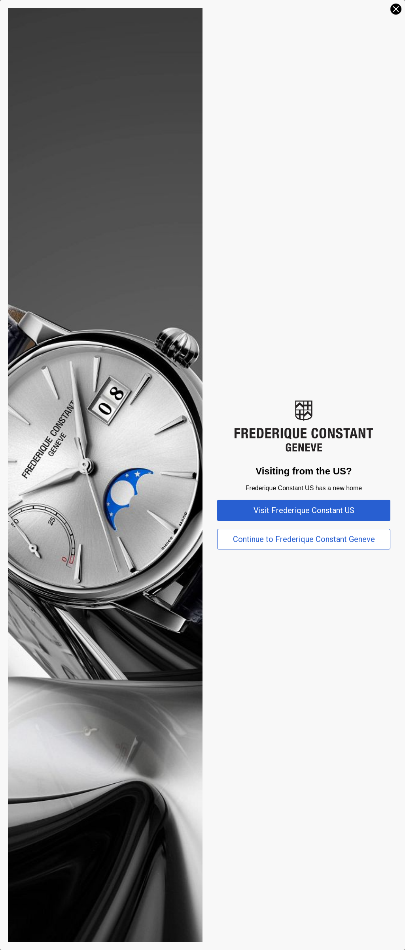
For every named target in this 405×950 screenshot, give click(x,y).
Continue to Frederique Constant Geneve (304, 539)
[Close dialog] (396, 9)
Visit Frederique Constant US (304, 510)
